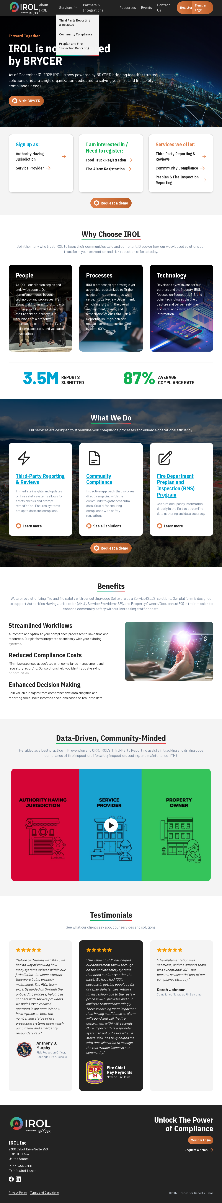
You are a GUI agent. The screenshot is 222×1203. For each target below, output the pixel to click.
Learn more (29, 525)
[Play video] (111, 825)
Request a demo (111, 203)
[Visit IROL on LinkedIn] (18, 1179)
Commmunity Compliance (180, 168)
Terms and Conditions (44, 1192)
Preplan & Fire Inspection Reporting (181, 179)
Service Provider (33, 168)
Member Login (199, 7)
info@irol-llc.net (24, 1170)
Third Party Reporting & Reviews (181, 156)
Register (184, 7)
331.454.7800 (22, 1166)
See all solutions (103, 525)
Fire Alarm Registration (109, 168)
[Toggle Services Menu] (76, 7)
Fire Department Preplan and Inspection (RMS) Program (175, 485)
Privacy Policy (18, 1192)
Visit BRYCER (26, 100)
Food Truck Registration (109, 160)
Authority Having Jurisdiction (41, 156)
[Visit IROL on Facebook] (11, 1179)
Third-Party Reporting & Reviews (40, 479)
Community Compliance (99, 479)
